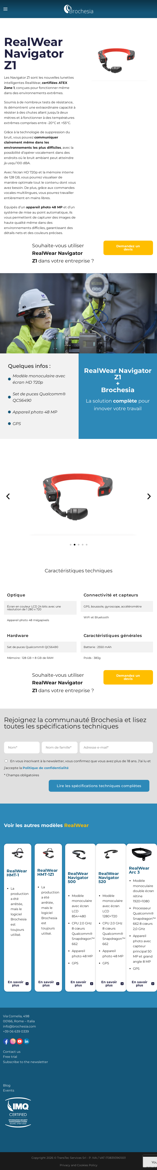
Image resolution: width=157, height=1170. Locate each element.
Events (8, 1090)
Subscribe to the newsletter (25, 1062)
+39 (6, 1031)
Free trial (10, 1057)
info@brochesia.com (19, 1026)
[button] (8, 496)
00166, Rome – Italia (19, 1021)
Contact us (11, 1052)
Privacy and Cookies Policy (78, 1165)
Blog (6, 1085)
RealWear (76, 825)
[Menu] (5, 9)
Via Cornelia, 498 (16, 1016)
